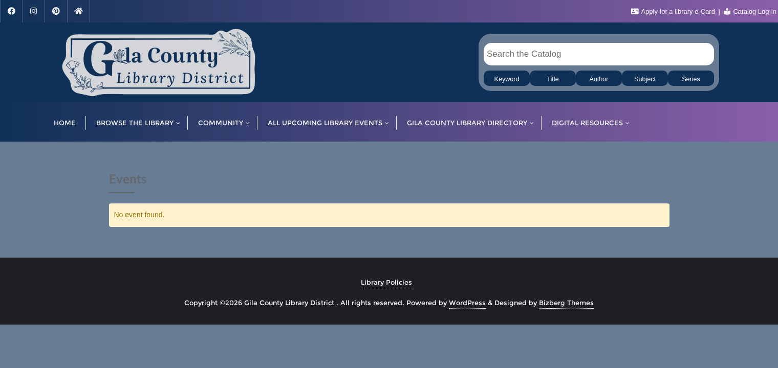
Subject (645, 79)
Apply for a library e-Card (674, 11)
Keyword (507, 79)
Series (691, 79)
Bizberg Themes (566, 302)
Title (552, 79)
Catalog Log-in (750, 11)
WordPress (467, 302)
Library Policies (386, 282)
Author (598, 79)
